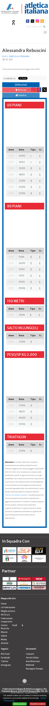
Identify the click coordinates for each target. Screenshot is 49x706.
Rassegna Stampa (34, 668)
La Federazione (8, 607)
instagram (37, 21)
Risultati (21, 84)
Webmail (30, 665)
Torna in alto (24, 684)
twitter (32, 21)
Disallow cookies (38, 704)
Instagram (6, 665)
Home (4, 603)
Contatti (30, 654)
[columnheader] (11, 150)
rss (42, 21)
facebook (27, 21)
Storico (21, 95)
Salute (4, 636)
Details (43, 698)
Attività (4, 643)
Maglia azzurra (8, 611)
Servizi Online (32, 657)
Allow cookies (19, 704)
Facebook (5, 657)
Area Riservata (33, 661)
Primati (21, 89)
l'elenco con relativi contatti (15, 495)
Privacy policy (9, 701)
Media (4, 639)
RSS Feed (5, 654)
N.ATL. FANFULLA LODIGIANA (15, 56)
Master (4, 632)
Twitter (4, 661)
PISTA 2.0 (5, 614)
